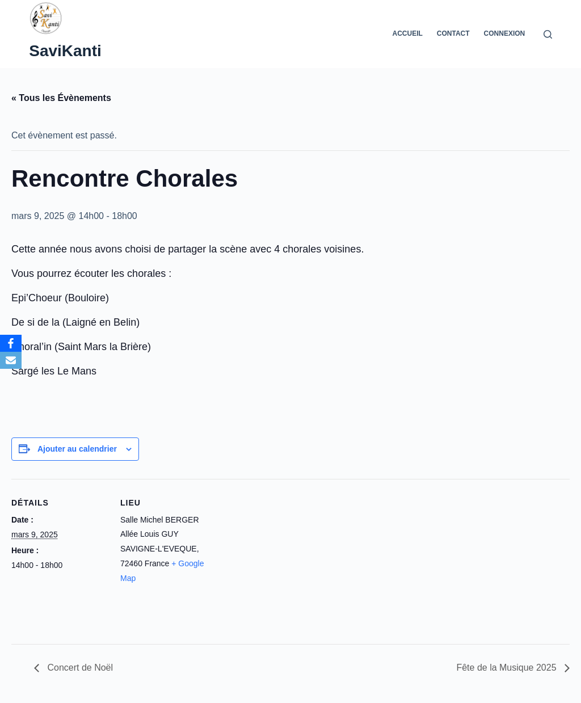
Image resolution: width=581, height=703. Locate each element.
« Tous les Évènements (61, 98)
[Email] (11, 360)
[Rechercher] (548, 34)
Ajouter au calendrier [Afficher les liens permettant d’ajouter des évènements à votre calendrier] (77, 448)
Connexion (504, 33)
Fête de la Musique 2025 (507, 667)
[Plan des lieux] (289, 557)
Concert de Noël (79, 667)
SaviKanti (65, 51)
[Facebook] (11, 343)
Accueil (407, 33)
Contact (453, 33)
